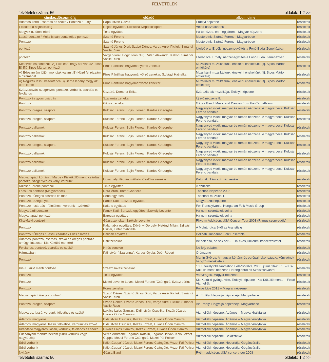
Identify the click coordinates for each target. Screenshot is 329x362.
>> (308, 13)
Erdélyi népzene (207, 22)
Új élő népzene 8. (208, 98)
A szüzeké (203, 186)
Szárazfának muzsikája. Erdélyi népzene (225, 92)
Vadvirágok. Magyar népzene (216, 275)
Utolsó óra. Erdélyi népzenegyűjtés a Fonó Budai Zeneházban (240, 48)
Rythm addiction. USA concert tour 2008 (224, 352)
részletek (303, 22)
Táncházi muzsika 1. (210, 196)
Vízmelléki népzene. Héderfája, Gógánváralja (228, 342)
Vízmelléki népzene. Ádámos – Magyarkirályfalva (231, 312)
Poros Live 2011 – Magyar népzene (221, 288)
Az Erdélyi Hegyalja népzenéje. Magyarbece (227, 295)
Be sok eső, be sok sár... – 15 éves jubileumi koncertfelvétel (238, 241)
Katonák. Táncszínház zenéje (217, 179)
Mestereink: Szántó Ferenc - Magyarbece (225, 36)
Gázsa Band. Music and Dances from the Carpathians (234, 103)
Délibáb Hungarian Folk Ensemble (220, 234)
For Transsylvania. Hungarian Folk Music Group (230, 206)
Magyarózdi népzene (211, 201)
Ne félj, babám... (207, 247)
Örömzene (203, 252)
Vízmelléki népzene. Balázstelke (219, 336)
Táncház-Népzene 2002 (213, 191)
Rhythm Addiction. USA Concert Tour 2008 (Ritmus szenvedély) (241, 220)
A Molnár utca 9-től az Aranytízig (219, 227)
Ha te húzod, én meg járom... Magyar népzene (229, 32)
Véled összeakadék (210, 27)
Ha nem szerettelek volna (214, 210)
